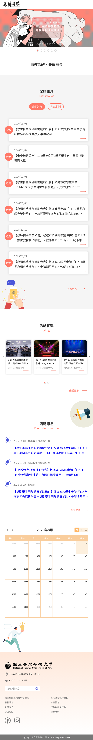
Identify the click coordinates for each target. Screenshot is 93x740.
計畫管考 (55, 702)
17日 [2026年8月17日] (26, 594)
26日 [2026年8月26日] (50, 607)
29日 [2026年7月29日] (50, 556)
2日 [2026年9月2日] (50, 619)
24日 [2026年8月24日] (26, 607)
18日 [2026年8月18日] (38, 594)
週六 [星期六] (82, 551)
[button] (38, 50)
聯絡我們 (55, 711)
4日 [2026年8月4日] (38, 568)
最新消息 (37, 106)
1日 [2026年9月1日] (38, 619)
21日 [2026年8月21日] (73, 594)
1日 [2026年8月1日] (86, 556)
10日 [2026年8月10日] (26, 581)
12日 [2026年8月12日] (50, 581)
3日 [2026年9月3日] (62, 619)
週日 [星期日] (11, 551)
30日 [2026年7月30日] (62, 556)
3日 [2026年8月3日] (26, 568)
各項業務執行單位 (59, 697)
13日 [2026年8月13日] (62, 581)
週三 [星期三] (46, 551)
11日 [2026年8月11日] (38, 581)
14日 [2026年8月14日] (73, 581)
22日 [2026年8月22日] (86, 594)
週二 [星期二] (34, 551)
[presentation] (4, 369)
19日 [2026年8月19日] (50, 594)
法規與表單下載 (58, 707)
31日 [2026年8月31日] (26, 619)
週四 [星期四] (58, 551)
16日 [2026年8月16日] (14, 594)
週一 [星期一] (23, 551)
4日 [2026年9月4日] (74, 619)
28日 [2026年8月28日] (73, 607)
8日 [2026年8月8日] (86, 568)
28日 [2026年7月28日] (38, 556)
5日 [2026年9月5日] (86, 619)
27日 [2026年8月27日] (62, 607)
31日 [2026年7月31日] (73, 556)
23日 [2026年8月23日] (14, 607)
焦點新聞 (56, 106)
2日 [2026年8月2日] (14, 568)
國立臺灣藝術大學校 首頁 (17, 697)
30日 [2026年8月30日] (14, 619)
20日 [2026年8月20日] (62, 594)
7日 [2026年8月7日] (74, 568)
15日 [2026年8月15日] (86, 581)
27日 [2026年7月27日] (26, 556)
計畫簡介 (9, 707)
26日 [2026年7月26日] (14, 556)
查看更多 (76, 289)
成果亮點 (9, 711)
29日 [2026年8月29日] (86, 607)
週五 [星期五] (70, 551)
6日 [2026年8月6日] (62, 568)
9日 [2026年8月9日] (14, 581)
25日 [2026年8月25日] (38, 607)
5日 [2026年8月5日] (50, 568)
